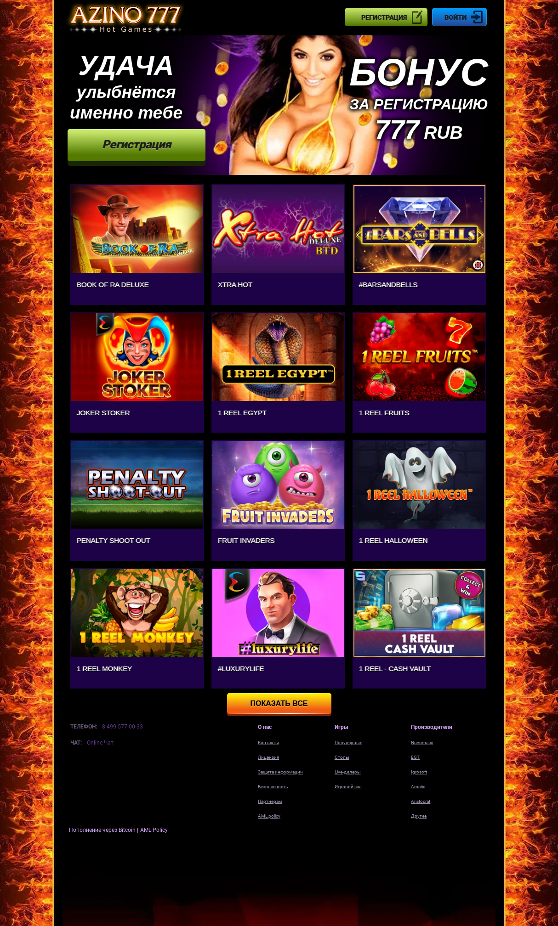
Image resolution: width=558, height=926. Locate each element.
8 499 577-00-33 (122, 726)
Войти (455, 17)
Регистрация (384, 17)
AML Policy (154, 830)
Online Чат (100, 743)
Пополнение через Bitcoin (103, 830)
